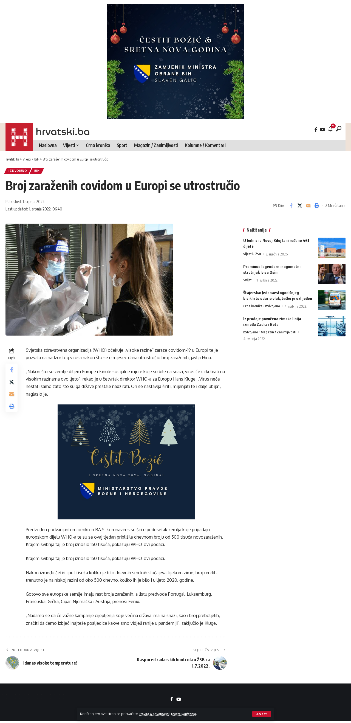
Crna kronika (253, 303)
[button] (261, 714)
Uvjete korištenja (190, 713)
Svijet (247, 277)
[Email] (308, 206)
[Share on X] (300, 206)
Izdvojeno (19, 171)
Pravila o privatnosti (156, 713)
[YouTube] (322, 129)
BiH (40, 171)
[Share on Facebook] (291, 206)
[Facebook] (316, 129)
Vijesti (248, 251)
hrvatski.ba (63, 131)
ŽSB (259, 251)
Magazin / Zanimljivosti (278, 329)
